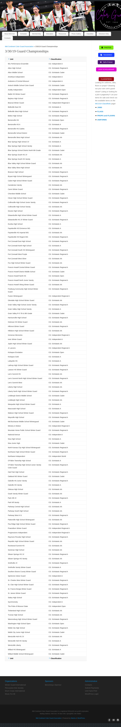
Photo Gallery (76, 34)
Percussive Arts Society (14, 688)
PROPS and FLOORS (106, 116)
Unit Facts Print (91, 691)
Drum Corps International (15, 691)
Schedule (23, 34)
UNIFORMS (102, 120)
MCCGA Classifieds (103, 104)
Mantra (73, 718)
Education (49, 34)
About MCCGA (9, 34)
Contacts (7, 38)
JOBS (99, 107)
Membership (36, 34)
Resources (62, 34)
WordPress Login (92, 694)
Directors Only (104, 34)
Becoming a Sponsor (53, 685)
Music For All (10, 694)
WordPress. (81, 718)
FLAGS (100, 112)
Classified (89, 34)
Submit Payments (92, 688)
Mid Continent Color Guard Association (19, 46)
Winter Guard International (15, 685)
